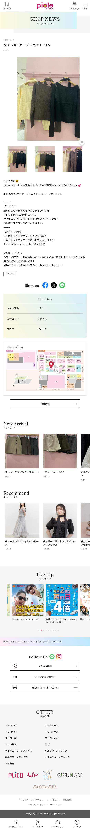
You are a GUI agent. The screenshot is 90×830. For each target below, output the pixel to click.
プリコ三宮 (10, 738)
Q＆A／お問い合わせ (45, 676)
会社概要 (67, 799)
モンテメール (52, 725)
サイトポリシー (53, 799)
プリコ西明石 (52, 738)
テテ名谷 (9, 763)
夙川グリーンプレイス (56, 750)
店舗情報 (45, 403)
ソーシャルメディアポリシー (31, 799)
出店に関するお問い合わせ (45, 687)
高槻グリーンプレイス (16, 757)
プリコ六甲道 (52, 731)
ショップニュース (21, 641)
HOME (6, 641)
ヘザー (41, 308)
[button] (38, 630)
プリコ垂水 (10, 744)
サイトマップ (56, 804)
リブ (47, 744)
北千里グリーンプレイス (57, 757)
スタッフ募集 (45, 666)
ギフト (11, 273)
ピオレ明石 (10, 725)
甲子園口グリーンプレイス (18, 750)
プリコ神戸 (10, 731)
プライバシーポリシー (37, 804)
